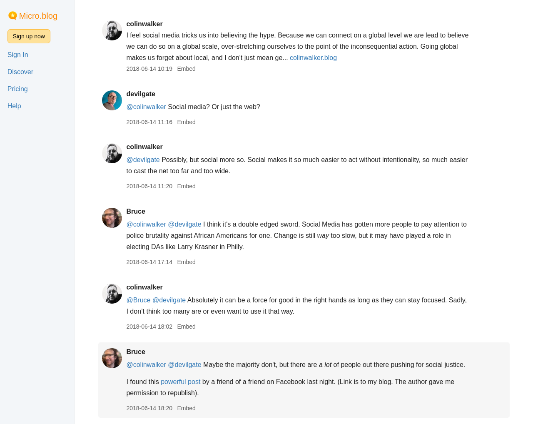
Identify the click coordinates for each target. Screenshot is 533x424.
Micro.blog (38, 15)
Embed (186, 68)
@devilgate (142, 159)
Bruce (135, 211)
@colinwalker (146, 106)
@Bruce (138, 300)
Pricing (17, 88)
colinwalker (144, 23)
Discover (20, 71)
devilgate (140, 93)
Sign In (17, 54)
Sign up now (29, 36)
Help (14, 106)
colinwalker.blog (313, 57)
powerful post (180, 381)
